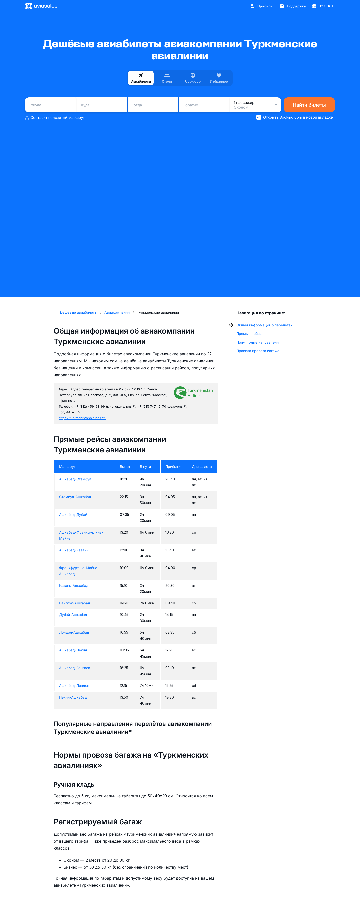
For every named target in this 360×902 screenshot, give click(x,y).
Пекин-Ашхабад (73, 697)
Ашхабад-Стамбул (75, 479)
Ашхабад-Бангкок (74, 668)
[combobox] (50, 104)
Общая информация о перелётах (264, 325)
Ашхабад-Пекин (73, 650)
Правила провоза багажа (258, 351)
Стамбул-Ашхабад (75, 497)
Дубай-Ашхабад (73, 614)
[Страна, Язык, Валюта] (322, 6)
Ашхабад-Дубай (73, 514)
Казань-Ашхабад (73, 585)
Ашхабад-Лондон (74, 685)
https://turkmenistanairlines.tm (82, 418)
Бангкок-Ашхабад (74, 603)
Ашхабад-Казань (73, 550)
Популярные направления (258, 342)
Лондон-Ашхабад (74, 632)
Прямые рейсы (249, 333)
